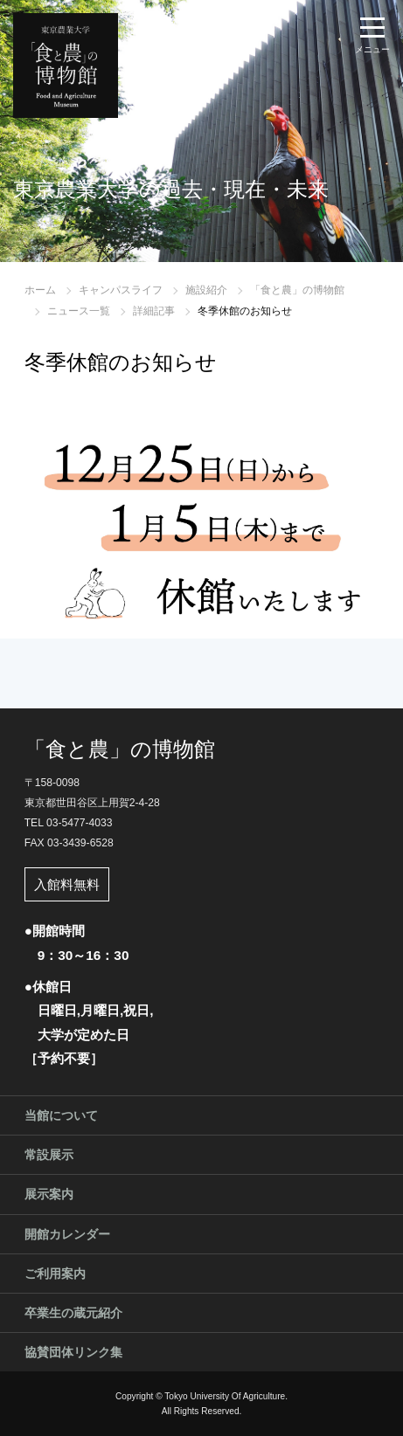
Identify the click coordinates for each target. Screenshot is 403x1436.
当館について (61, 1115)
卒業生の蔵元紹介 (73, 1313)
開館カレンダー (67, 1234)
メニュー (372, 49)
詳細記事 (154, 311)
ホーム (40, 290)
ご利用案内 (55, 1274)
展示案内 (48, 1194)
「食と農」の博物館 (297, 290)
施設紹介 (206, 290)
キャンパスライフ (121, 290)
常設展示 (48, 1155)
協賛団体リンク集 (73, 1352)
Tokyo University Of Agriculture (224, 1396)
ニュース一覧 (78, 311)
